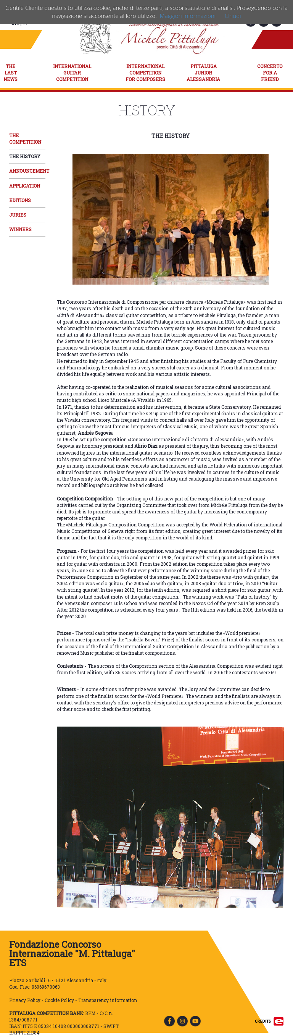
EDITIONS (20, 200)
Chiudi (233, 15)
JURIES (17, 215)
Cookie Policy (59, 1000)
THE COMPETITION (25, 138)
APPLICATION (24, 186)
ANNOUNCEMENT (29, 171)
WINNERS (20, 229)
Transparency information (107, 1000)
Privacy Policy (24, 1000)
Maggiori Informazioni (188, 15)
